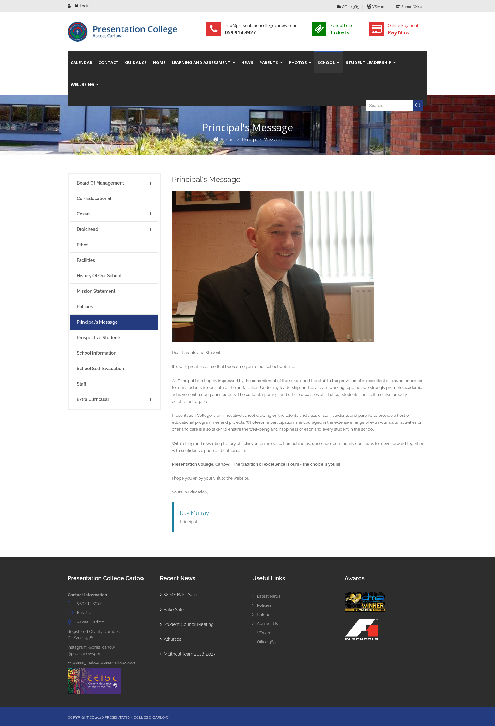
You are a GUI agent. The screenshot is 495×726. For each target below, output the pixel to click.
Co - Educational (94, 198)
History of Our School (99, 275)
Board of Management (100, 183)
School (228, 139)
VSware (261, 632)
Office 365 (348, 6)
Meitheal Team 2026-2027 (188, 654)
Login (84, 6)
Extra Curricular (93, 399)
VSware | (379, 6)
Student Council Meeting (187, 624)
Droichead (87, 229)
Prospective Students (99, 337)
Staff (81, 384)
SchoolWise (409, 6)
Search (418, 105)
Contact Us (265, 623)
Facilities (86, 260)
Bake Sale (172, 609)
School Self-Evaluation (100, 368)
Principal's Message (262, 139)
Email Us (85, 612)
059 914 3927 (89, 603)
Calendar (263, 614)
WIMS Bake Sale (178, 594)
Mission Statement (96, 291)
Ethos (82, 244)
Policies (85, 306)
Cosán (83, 213)
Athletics (170, 639)
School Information (96, 353)
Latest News (266, 596)
